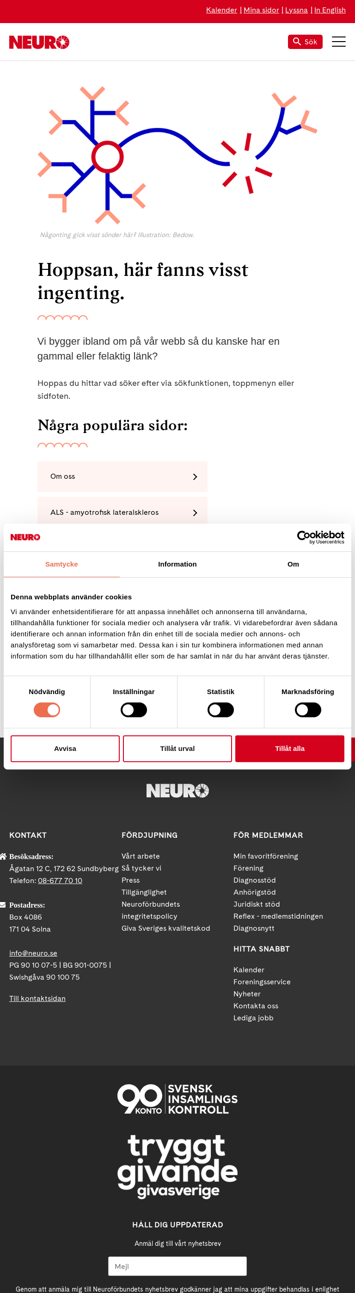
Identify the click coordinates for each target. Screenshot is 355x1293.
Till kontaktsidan (37, 894)
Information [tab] (177, 564)
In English (330, 10)
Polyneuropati (219, 514)
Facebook (136, 1258)
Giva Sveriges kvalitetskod (166, 823)
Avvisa (65, 748)
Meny (339, 41)
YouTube (177, 1258)
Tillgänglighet (144, 787)
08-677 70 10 (60, 776)
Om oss (64, 477)
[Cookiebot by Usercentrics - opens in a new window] (303, 537)
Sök (305, 41)
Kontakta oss (255, 901)
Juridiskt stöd (256, 799)
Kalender (221, 10)
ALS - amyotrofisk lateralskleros (249, 477)
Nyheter (247, 889)
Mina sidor (261, 10)
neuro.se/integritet (252, 1192)
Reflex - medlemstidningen (278, 811)
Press (131, 775)
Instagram (219, 1258)
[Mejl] (177, 1161)
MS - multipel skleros (87, 514)
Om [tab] (293, 564)
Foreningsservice (262, 877)
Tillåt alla (290, 748)
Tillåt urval (177, 748)
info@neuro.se (33, 848)
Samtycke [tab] (61, 564)
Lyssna (296, 10)
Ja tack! (177, 1214)
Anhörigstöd (254, 787)
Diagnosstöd (254, 775)
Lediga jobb (253, 913)
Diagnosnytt (254, 823)
